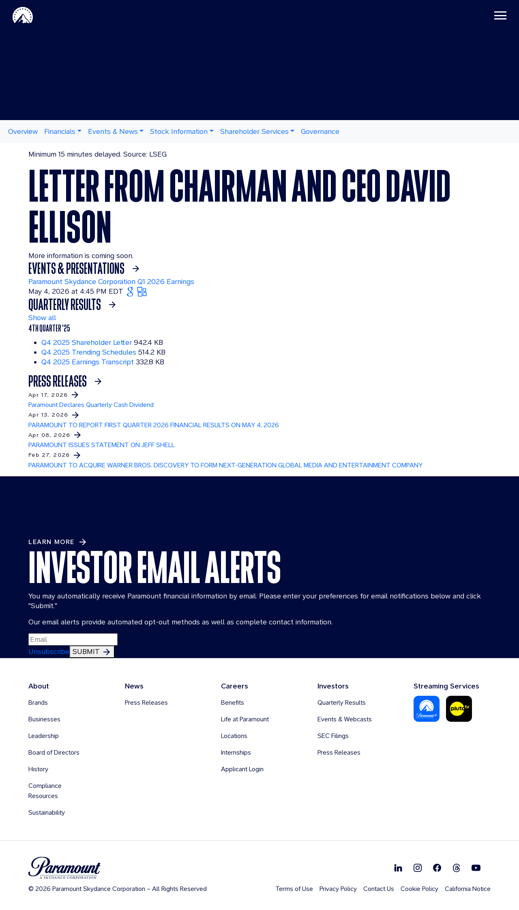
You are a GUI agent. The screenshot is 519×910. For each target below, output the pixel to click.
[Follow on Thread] (456, 867)
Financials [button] (59, 131)
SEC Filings (333, 736)
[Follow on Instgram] (417, 867)
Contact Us (378, 889)
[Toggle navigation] (487, 16)
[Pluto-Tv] (459, 708)
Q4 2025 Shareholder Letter (86, 342)
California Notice (468, 889)
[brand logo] (117, 868)
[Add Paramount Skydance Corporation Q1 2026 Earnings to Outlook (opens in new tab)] (142, 291)
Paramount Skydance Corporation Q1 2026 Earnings (111, 281)
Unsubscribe (48, 651)
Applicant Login (242, 769)
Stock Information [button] (179, 131)
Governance (320, 131)
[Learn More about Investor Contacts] (58, 542)
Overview (23, 131)
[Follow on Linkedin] (398, 867)
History (38, 769)
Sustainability (46, 812)
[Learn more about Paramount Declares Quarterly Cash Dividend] (259, 399)
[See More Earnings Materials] (74, 305)
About (38, 686)
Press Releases (146, 702)
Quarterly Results (341, 702)
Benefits (232, 702)
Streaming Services (446, 686)
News (134, 686)
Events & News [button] (113, 131)
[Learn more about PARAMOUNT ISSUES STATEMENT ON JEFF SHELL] (259, 439)
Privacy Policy (338, 889)
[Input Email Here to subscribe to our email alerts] (73, 639)
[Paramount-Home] (36, 16)
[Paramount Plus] (427, 708)
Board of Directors (53, 752)
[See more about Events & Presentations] (86, 268)
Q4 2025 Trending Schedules (88, 352)
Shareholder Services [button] (254, 131)
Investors (333, 686)
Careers (234, 686)
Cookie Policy (419, 889)
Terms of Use (294, 889)
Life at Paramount (245, 719)
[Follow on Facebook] (437, 867)
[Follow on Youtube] (476, 867)
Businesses (44, 719)
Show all (42, 317)
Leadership (43, 736)
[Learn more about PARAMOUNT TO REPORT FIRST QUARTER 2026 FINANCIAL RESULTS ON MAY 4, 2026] (259, 419)
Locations (234, 736)
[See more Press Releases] (67, 381)
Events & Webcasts (344, 719)
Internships (236, 752)
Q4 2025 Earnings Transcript (87, 361)
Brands (38, 702)
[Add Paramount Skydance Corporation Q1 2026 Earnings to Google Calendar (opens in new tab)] (131, 291)
